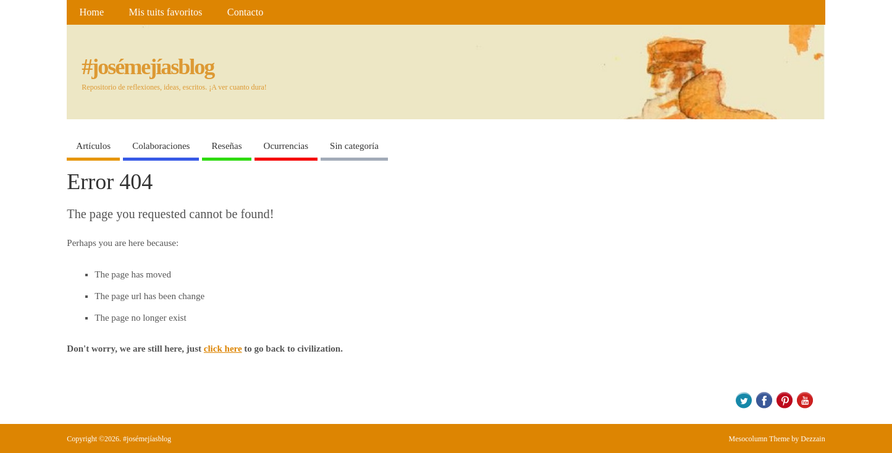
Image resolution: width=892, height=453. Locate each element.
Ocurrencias (286, 146)
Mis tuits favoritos (166, 12)
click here (223, 349)
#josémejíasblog (148, 66)
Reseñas (226, 146)
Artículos (93, 146)
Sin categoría (354, 146)
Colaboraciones (161, 146)
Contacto (245, 12)
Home (92, 12)
